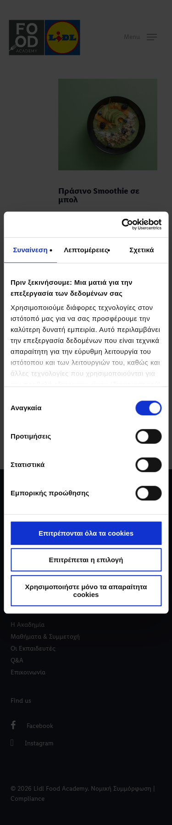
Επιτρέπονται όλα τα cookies (86, 533)
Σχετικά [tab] (141, 250)
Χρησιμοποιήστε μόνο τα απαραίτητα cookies (86, 590)
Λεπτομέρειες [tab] (86, 250)
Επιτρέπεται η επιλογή (86, 560)
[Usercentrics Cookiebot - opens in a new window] (122, 224)
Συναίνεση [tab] (30, 250)
